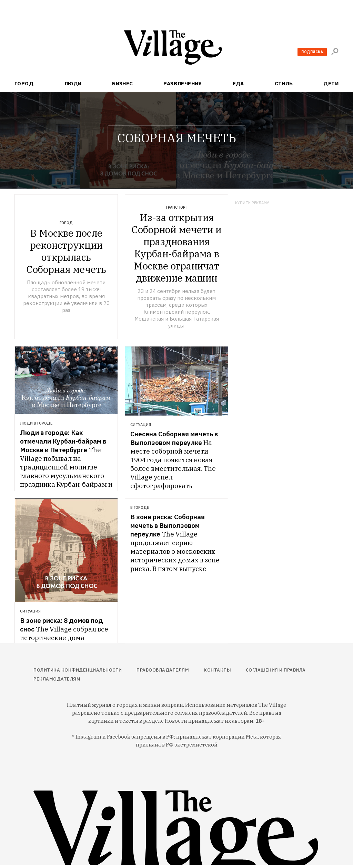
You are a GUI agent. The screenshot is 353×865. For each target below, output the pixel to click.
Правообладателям (163, 670)
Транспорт (176, 207)
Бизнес (122, 83)
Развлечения (182, 83)
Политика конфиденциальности (77, 670)
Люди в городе (36, 423)
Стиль (284, 83)
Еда (238, 83)
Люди (73, 83)
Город (23, 83)
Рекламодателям (56, 679)
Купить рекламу (252, 203)
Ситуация (140, 424)
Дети (331, 83)
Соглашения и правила (276, 670)
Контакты (217, 670)
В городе (139, 507)
